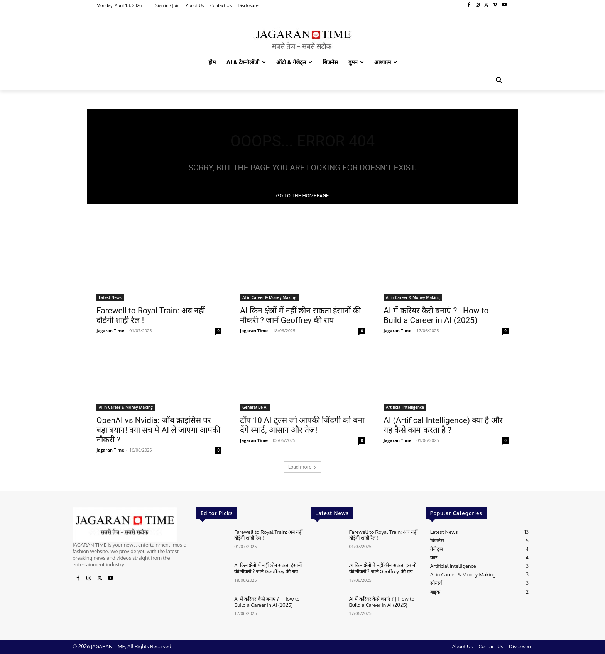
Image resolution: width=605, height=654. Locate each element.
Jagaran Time (110, 330)
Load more (302, 467)
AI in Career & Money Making (269, 297)
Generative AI (254, 407)
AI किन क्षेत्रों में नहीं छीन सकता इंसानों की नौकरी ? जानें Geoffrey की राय (300, 315)
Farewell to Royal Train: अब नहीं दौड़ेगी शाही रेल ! (268, 535)
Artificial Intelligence (405, 407)
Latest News (110, 297)
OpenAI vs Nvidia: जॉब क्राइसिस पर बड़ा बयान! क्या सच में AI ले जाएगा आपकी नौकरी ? (158, 430)
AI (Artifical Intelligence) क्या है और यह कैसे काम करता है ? (443, 425)
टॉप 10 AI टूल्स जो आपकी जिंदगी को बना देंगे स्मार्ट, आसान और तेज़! (302, 425)
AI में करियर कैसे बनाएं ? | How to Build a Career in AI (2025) (436, 315)
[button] (499, 80)
